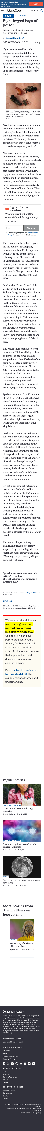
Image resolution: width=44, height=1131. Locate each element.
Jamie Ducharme (10, 814)
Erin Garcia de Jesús (18, 949)
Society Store (7, 1093)
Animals (13, 940)
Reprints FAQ (10, 582)
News (8, 16)
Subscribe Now (36, 4)
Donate (5, 1096)
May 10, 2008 (31, 593)
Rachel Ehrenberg (15, 38)
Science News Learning (13, 1042)
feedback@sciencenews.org (20, 579)
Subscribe (6, 1051)
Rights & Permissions (10, 1077)
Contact (5, 1083)
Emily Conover (9, 850)
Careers (5, 1099)
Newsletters (7, 1074)
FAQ (4, 1071)
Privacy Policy (37, 1113)
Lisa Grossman (9, 886)
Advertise (6, 1080)
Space (6, 877)
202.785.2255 (36, 1110)
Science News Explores (13, 1038)
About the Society (9, 1090)
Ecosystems (20, 16)
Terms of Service (25, 1113)
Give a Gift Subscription (11, 1056)
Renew (5, 1053)
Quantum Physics (11, 841)
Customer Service (9, 1059)
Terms (29, 233)
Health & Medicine (12, 805)
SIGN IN (34, 10)
